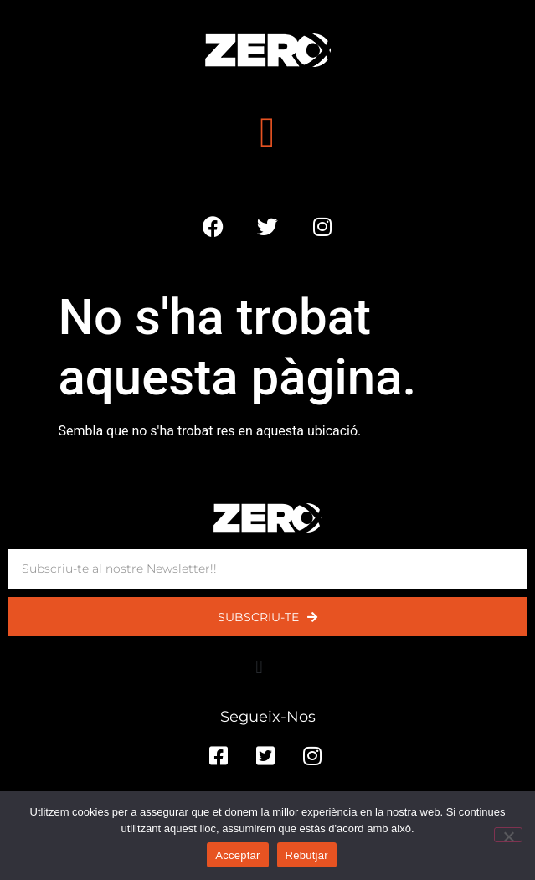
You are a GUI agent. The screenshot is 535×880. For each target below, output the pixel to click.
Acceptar (237, 855)
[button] (267, 131)
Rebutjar (307, 855)
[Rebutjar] (508, 834)
